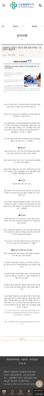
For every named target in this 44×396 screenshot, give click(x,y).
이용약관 (24, 359)
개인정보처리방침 (12, 359)
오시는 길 (22, 363)
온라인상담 (34, 359)
